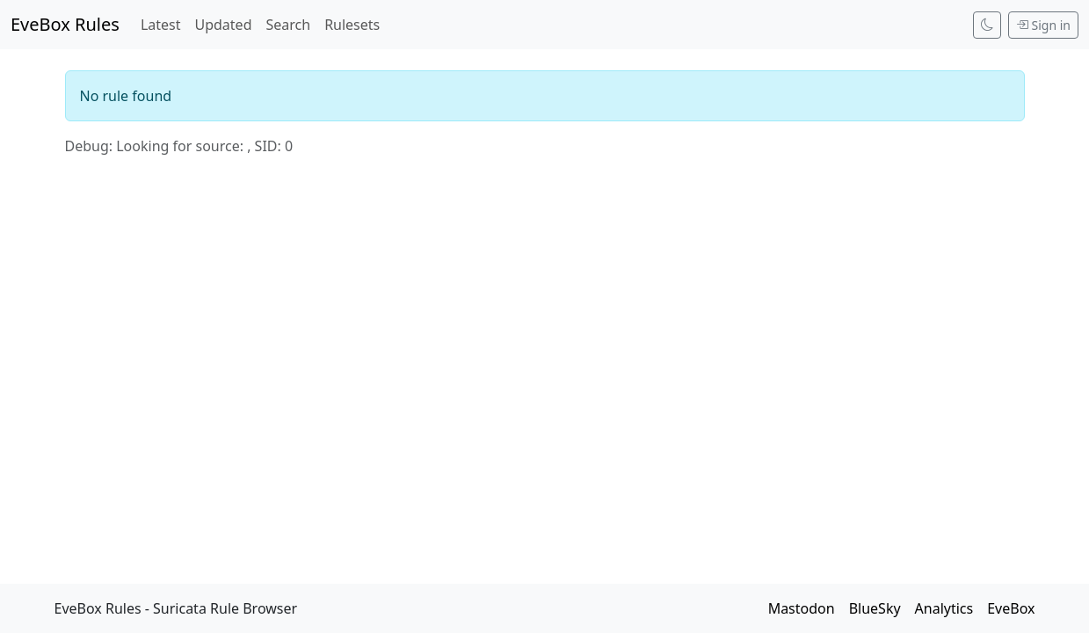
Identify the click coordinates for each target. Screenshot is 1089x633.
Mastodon (801, 608)
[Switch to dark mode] (987, 25)
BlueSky (875, 608)
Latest (161, 24)
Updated (222, 24)
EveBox (1011, 608)
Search (287, 24)
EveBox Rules (65, 24)
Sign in (1043, 25)
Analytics (944, 608)
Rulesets (352, 24)
